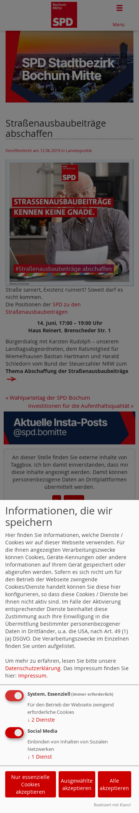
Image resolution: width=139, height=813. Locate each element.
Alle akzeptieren (114, 784)
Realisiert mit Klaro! (112, 804)
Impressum (32, 675)
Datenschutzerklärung (32, 668)
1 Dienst (39, 756)
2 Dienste (41, 719)
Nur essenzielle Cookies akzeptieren (30, 784)
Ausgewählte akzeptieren (77, 784)
